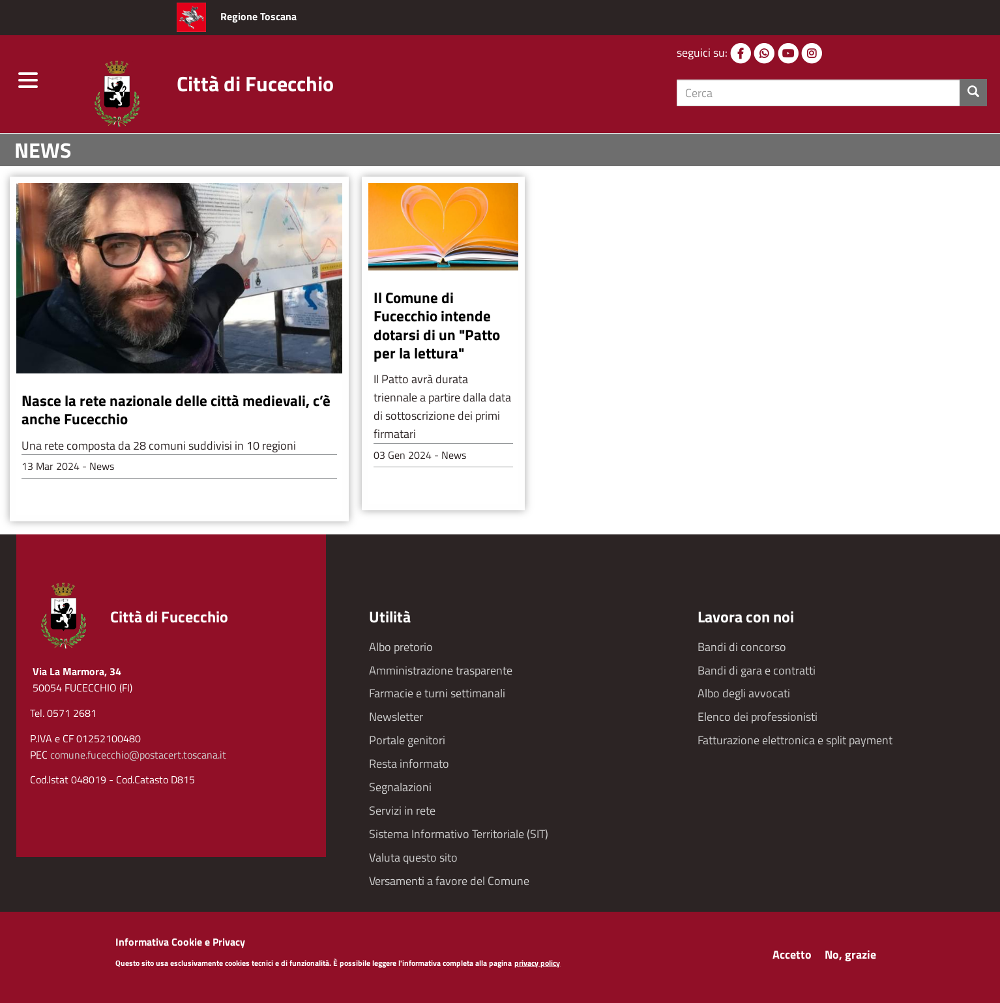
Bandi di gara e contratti (757, 670)
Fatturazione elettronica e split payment (795, 740)
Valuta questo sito (413, 857)
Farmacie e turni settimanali (437, 693)
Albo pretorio (401, 647)
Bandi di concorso (742, 647)
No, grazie (850, 957)
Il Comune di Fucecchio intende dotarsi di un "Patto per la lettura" (437, 324)
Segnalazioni (400, 787)
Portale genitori (407, 740)
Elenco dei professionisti (757, 716)
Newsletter (396, 716)
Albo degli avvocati (744, 693)
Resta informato (409, 763)
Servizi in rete (402, 810)
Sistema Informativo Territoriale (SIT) (458, 834)
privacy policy (537, 965)
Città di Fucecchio (255, 83)
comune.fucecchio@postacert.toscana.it (138, 755)
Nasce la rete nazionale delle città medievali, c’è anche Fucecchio (176, 409)
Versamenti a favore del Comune (449, 881)
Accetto (792, 957)
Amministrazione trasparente (440, 670)
